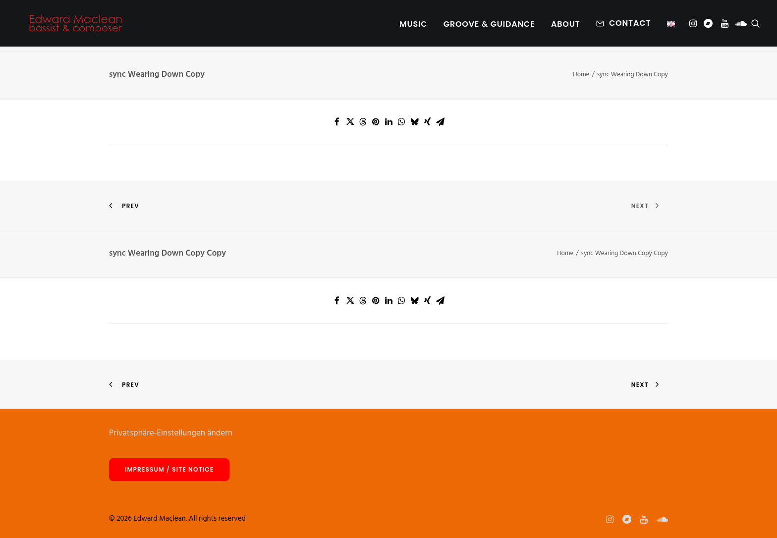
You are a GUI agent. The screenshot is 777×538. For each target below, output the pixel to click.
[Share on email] (440, 122)
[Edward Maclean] (75, 25)
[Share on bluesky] (414, 122)
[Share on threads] (363, 122)
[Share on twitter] (350, 122)
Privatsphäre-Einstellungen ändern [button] (170, 433)
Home (581, 74)
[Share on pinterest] (376, 122)
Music (413, 26)
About (565, 26)
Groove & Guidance (489, 26)
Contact (630, 25)
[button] (694, 26)
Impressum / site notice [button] (169, 469)
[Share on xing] (427, 122)
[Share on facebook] (337, 122)
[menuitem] (413, 27)
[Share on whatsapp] (401, 122)
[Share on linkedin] (388, 122)
